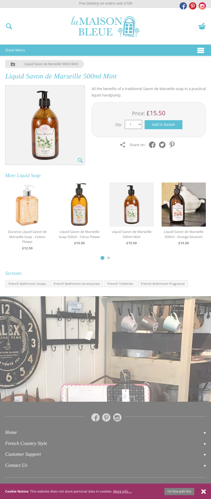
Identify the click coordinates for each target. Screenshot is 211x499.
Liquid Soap (28, 175)
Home (11, 432)
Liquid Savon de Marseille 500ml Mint (51, 64)
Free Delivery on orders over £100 (105, 3)
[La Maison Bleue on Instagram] (202, 6)
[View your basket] (202, 26)
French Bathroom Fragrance (163, 283)
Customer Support (23, 454)
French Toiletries (120, 283)
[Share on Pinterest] (173, 144)
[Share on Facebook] (153, 144)
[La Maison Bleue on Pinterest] (192, 6)
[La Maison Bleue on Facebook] (183, 6)
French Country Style (26, 443)
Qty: (118, 124)
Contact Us (16, 465)
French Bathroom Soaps (27, 283)
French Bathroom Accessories (77, 283)
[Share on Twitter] (163, 144)
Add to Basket (163, 124)
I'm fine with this (179, 491)
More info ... (122, 491)
